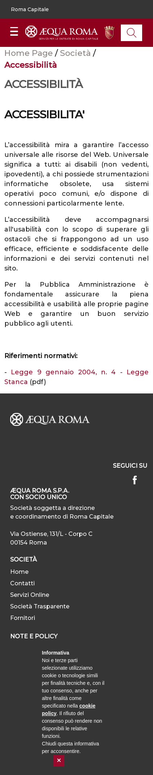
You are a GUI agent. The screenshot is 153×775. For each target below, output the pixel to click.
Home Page (29, 53)
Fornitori (22, 618)
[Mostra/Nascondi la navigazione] (14, 31)
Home (19, 571)
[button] (30, 10)
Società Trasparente (39, 606)
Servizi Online (29, 594)
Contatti (22, 583)
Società (76, 53)
